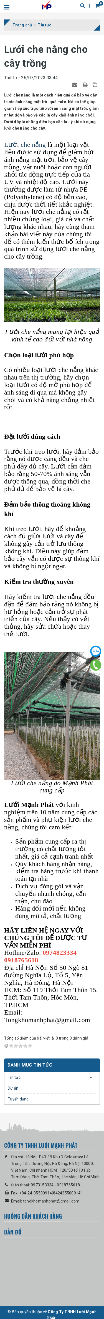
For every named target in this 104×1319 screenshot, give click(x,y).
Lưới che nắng (25, 144)
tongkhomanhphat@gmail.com (51, 1201)
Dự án (13, 1088)
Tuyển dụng (18, 1099)
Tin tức (14, 1077)
